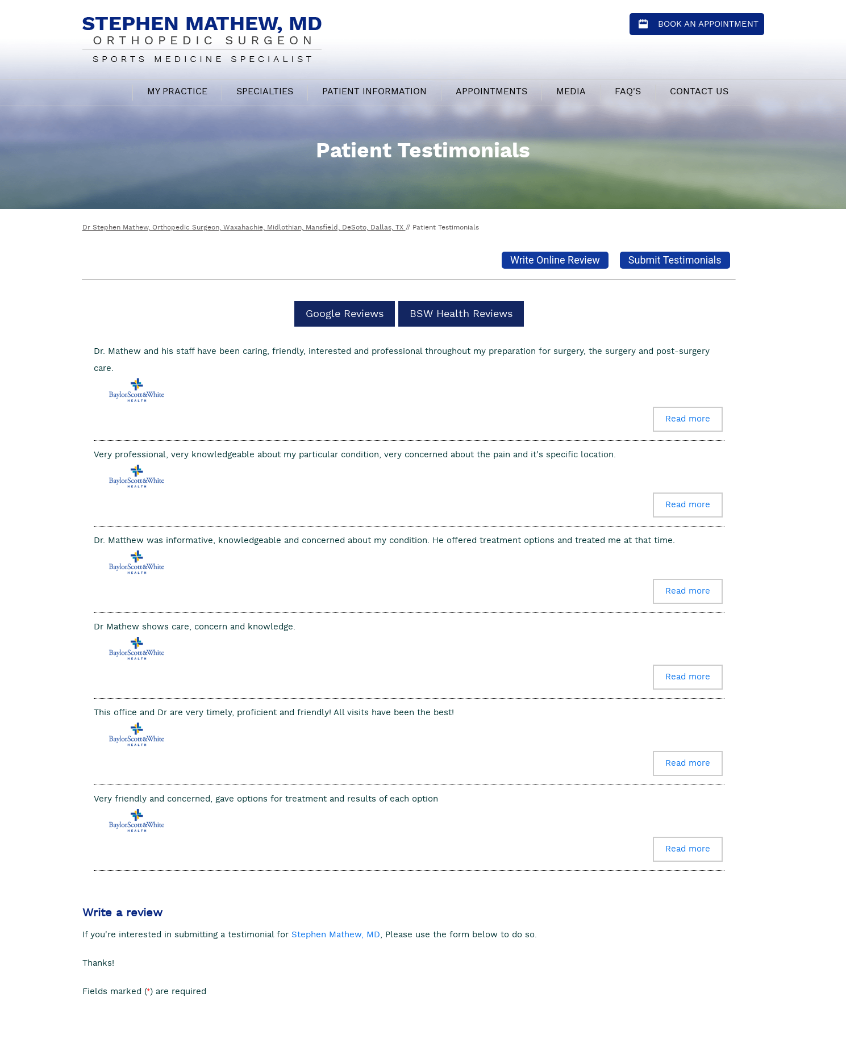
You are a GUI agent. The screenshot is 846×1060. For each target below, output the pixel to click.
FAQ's (628, 92)
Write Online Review (555, 260)
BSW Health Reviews (461, 313)
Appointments (491, 92)
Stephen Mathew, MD (335, 934)
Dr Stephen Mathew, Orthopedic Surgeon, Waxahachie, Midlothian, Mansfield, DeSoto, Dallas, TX (244, 227)
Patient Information (374, 92)
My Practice (177, 92)
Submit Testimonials (675, 260)
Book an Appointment (708, 24)
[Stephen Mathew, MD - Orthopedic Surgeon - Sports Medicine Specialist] (202, 38)
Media (571, 92)
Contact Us (699, 92)
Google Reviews (345, 313)
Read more (687, 419)
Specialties (264, 92)
